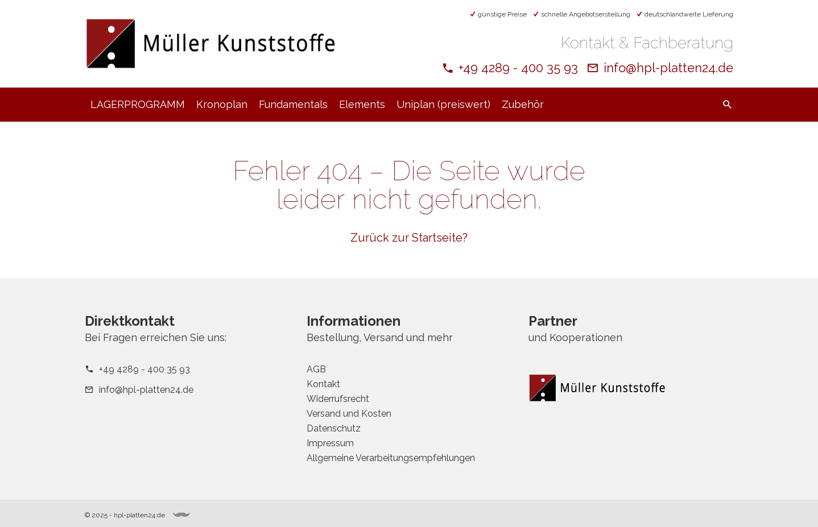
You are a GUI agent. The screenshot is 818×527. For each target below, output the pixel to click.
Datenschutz (334, 428)
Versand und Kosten (349, 413)
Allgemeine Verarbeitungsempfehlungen (391, 458)
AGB (316, 369)
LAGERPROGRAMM (137, 104)
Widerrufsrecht (338, 398)
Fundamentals (293, 104)
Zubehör (523, 104)
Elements (362, 104)
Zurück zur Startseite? (409, 237)
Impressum (330, 443)
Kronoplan (221, 104)
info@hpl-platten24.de (668, 67)
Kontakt (323, 384)
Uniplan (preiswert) (443, 104)
